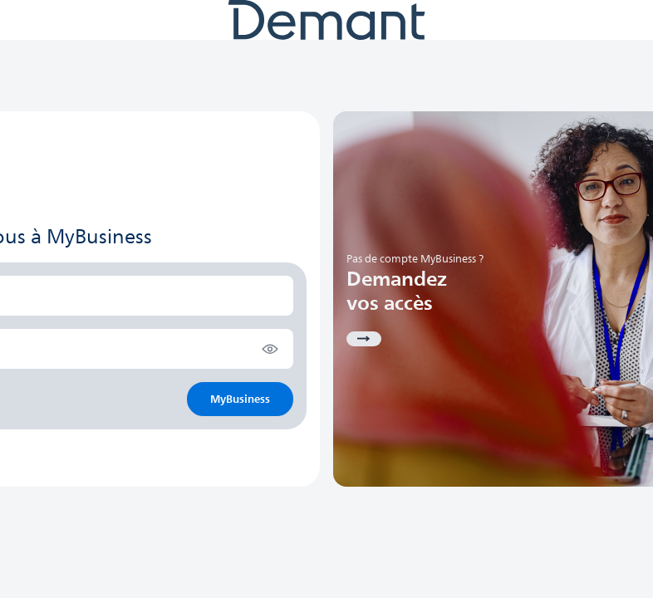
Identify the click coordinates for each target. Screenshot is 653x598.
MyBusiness (240, 399)
